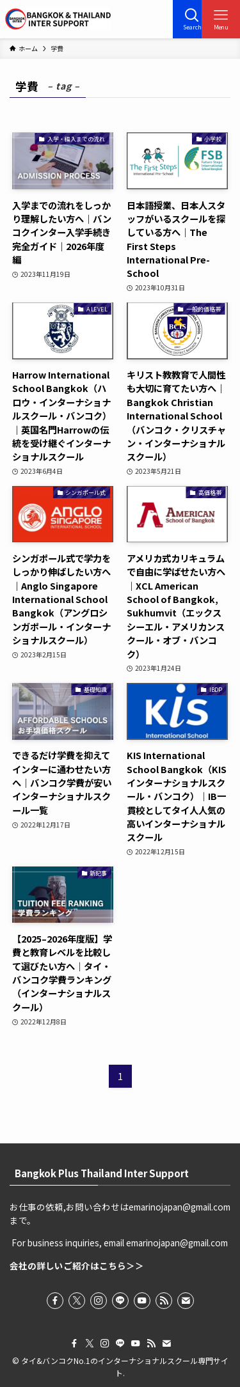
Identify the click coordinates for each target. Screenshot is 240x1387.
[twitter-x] (76, 1300)
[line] (120, 1300)
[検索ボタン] (192, 19)
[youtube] (142, 1300)
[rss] (164, 1300)
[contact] (185, 1300)
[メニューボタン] (221, 19)
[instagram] (98, 1300)
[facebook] (55, 1300)
